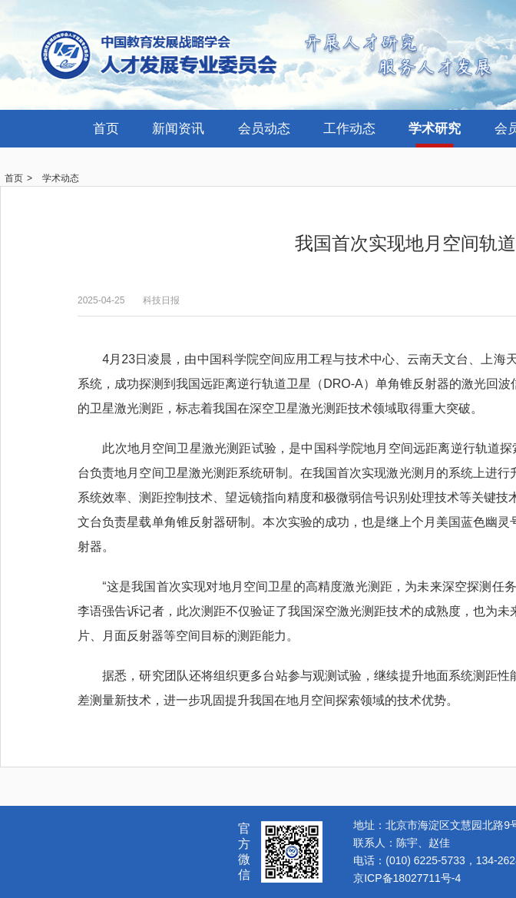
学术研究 (434, 128)
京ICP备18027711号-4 (407, 878)
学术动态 (60, 178)
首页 (106, 128)
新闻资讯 (178, 128)
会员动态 (264, 128)
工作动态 (349, 128)
